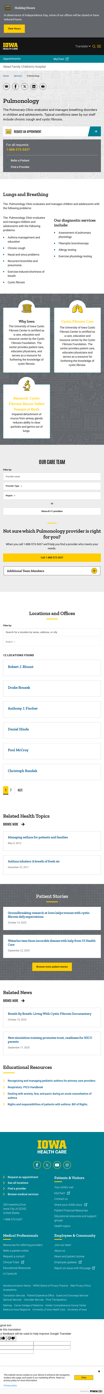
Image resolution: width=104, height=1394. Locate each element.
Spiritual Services (12, 1299)
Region (9, 495)
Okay (83, 1377)
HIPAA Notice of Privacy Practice (50, 1285)
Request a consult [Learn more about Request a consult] (14, 1256)
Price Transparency (56, 1299)
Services (18, 76)
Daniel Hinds (18, 729)
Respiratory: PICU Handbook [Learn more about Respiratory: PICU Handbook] (25, 1087)
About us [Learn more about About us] (59, 1250)
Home (6, 76)
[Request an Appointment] (52, 131)
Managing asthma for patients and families (38, 837)
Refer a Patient (20, 160)
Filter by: (7, 470)
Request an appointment (23, 1177)
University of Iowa (77, 1309)
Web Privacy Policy (80, 1285)
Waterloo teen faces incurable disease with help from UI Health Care (52, 942)
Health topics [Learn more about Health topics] (62, 1226)
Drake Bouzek (19, 687)
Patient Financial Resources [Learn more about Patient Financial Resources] (71, 1210)
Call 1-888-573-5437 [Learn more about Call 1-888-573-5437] (52, 557)
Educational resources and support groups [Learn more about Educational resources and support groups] (75, 1218)
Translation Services (14, 1295)
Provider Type (12, 486)
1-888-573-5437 (18, 149)
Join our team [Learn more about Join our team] (62, 1245)
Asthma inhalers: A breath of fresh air (34, 861)
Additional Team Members (25, 571)
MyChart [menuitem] (59, 59)
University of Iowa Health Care (48, 1309)
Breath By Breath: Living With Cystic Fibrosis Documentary (49, 1014)
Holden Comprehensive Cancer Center (65, 1305)
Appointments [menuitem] (12, 58)
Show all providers (52, 511)
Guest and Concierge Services (72, 1295)
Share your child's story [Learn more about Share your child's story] (68, 1204)
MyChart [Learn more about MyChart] (60, 1193)
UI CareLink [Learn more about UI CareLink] (10, 1273)
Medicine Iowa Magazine (16, 1309)
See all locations (18, 1182)
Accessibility (10, 1289)
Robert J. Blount (20, 667)
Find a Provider (20, 167)
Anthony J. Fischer (23, 708)
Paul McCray (18, 750)
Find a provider (17, 1188)
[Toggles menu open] (99, 46)
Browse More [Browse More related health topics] (10, 824)
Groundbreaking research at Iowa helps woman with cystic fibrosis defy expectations (49, 915)
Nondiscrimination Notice (17, 1285)
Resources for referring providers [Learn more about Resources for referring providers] (22, 1245)
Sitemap (7, 1305)
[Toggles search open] (94, 46)
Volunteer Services (34, 1299)
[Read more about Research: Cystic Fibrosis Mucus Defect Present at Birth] (26, 385)
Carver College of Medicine (28, 1305)
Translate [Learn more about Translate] (81, 46)
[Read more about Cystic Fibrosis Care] (77, 308)
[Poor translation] (11, 1338)
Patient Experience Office (40, 1295)
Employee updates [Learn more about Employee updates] (65, 1262)
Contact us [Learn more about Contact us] (61, 1198)
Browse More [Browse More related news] (10, 1000)
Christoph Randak (22, 771)
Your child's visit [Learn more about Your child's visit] (63, 1187)
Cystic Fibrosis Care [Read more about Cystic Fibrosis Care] (77, 321)
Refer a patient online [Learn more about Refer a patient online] (16, 1250)
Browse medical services (23, 1194)
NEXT (20, 790)
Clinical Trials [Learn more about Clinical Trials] (11, 1262)
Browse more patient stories (52, 966)
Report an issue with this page (72, 1268)
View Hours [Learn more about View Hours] (14, 28)
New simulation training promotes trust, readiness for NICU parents (50, 1039)
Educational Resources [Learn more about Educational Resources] (17, 1268)
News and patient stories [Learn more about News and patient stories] (69, 1256)
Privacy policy (10, 1385)
